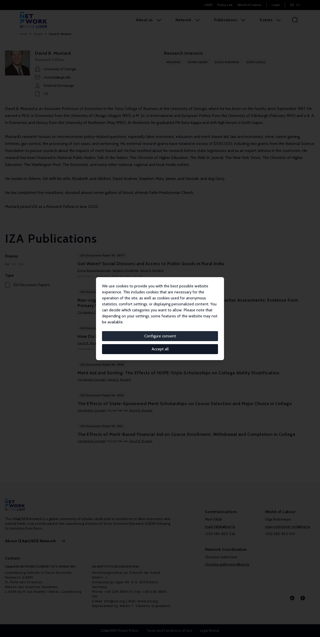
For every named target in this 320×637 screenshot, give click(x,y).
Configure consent (160, 336)
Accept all (160, 349)
